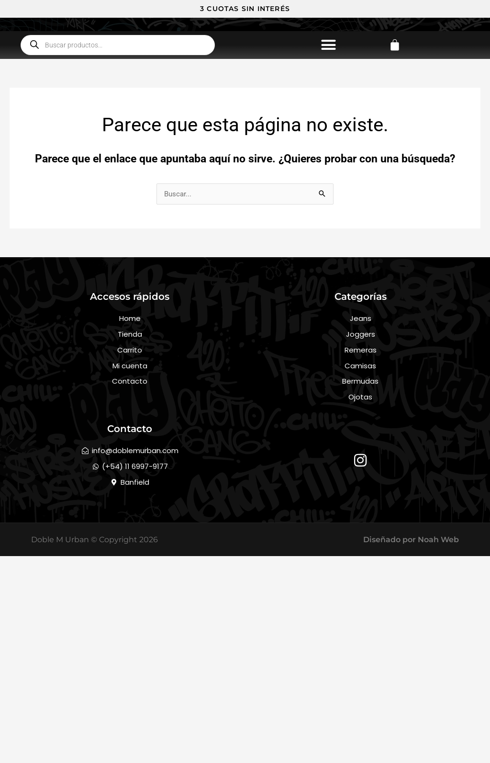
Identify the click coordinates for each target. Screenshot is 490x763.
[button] (328, 129)
